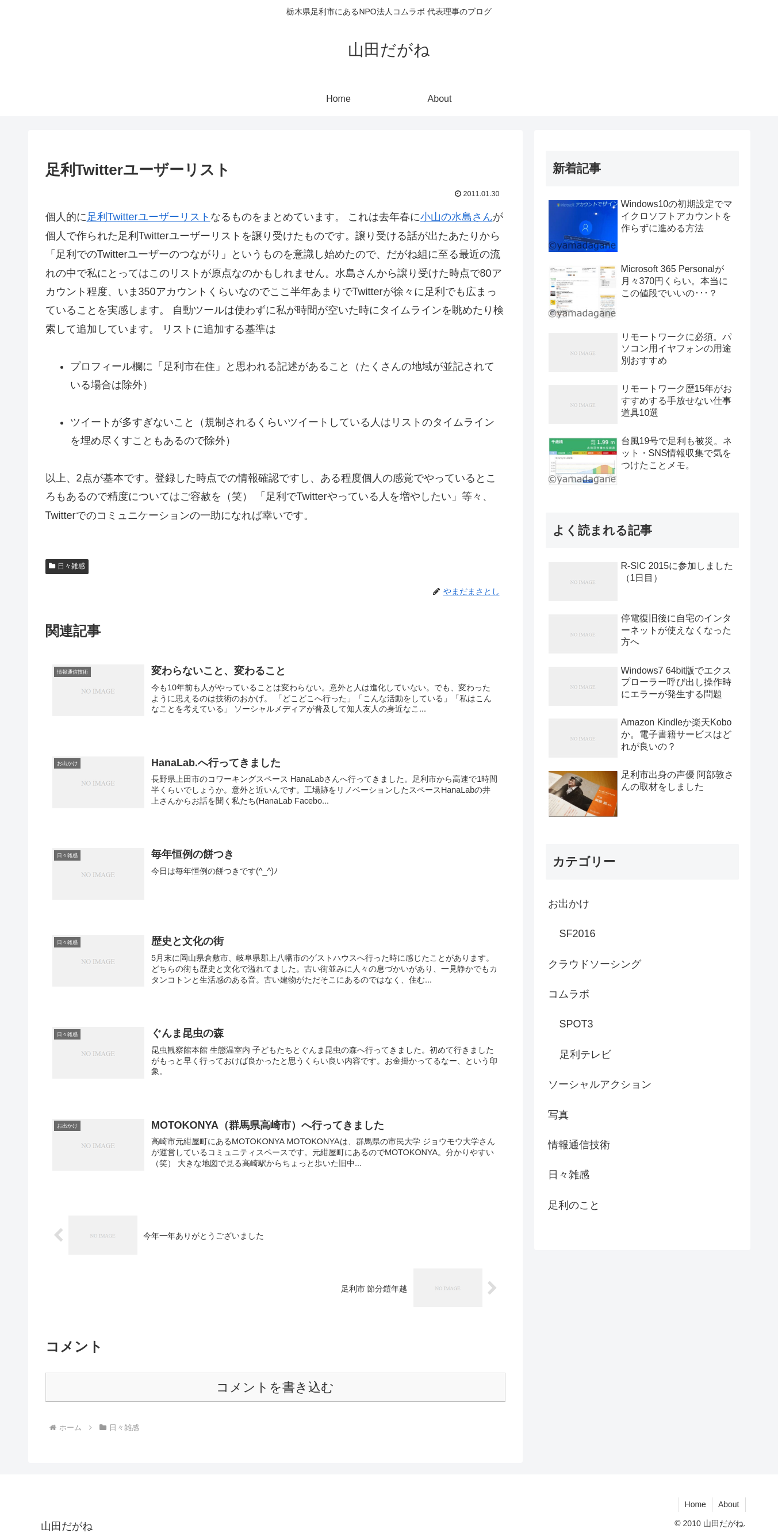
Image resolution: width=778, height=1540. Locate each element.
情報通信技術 (579, 1145)
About (728, 1504)
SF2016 (577, 933)
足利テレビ (585, 1054)
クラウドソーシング (594, 964)
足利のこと (574, 1205)
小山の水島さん (456, 217)
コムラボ (568, 994)
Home (695, 1504)
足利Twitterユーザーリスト (148, 217)
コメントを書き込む (275, 1387)
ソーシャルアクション (599, 1084)
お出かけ (568, 904)
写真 (558, 1115)
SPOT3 (576, 1024)
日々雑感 (67, 566)
